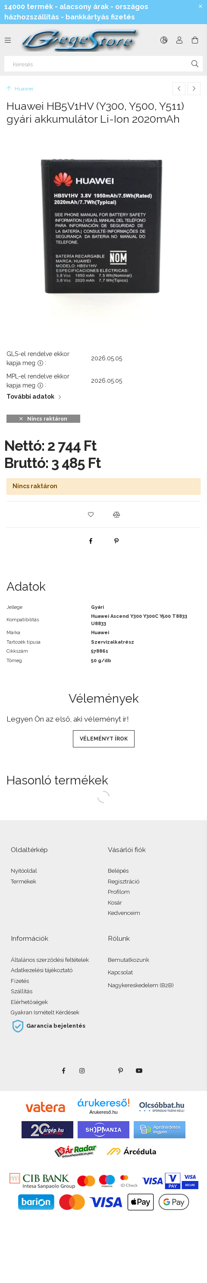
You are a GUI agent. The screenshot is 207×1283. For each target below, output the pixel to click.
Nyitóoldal (24, 871)
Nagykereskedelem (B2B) (141, 985)
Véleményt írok (104, 739)
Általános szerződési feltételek (50, 960)
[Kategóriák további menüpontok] (8, 40)
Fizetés (20, 981)
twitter (101, 1070)
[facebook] (90, 540)
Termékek (23, 881)
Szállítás (21, 991)
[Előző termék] (178, 88)
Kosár (115, 902)
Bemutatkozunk (128, 960)
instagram (82, 1070)
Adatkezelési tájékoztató (41, 970)
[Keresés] (103, 63)
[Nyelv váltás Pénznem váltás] (164, 40)
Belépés (118, 871)
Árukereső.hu (103, 1112)
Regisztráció (123, 881)
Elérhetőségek (29, 1002)
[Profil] (179, 40)
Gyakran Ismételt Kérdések (45, 1012)
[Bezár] (200, 6)
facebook (63, 1070)
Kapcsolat (120, 972)
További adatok (30, 396)
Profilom (119, 892)
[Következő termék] (194, 88)
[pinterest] (116, 540)
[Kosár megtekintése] (195, 40)
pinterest (120, 1070)
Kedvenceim (124, 913)
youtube (139, 1070)
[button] (90, 514)
